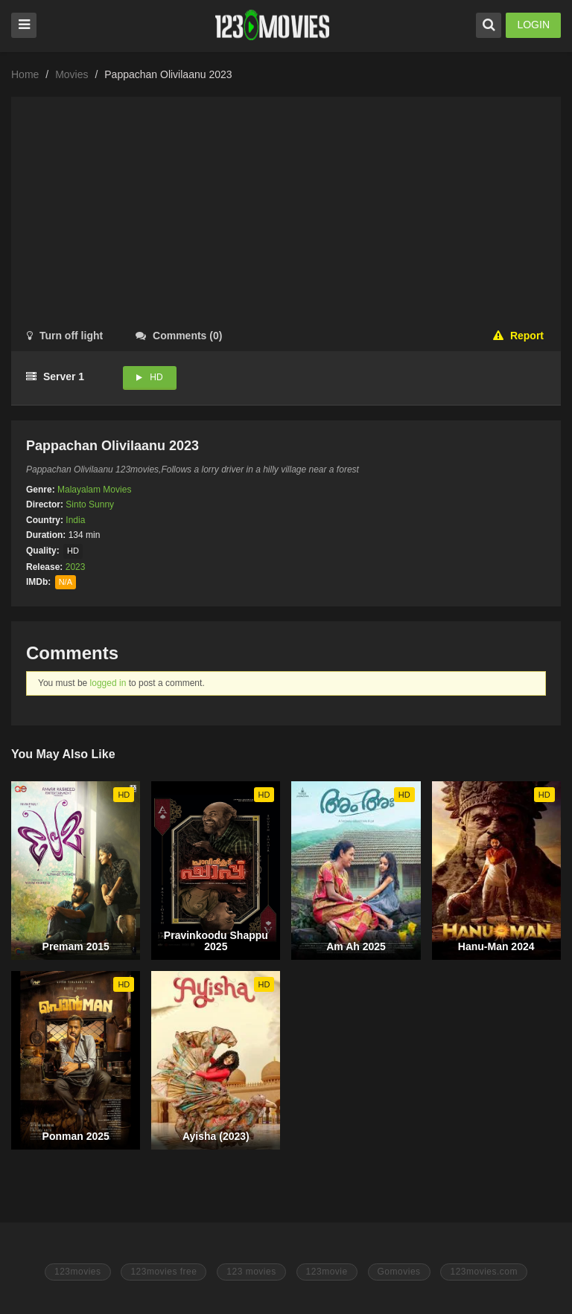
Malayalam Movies (94, 489)
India (75, 520)
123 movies (251, 1271)
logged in (108, 683)
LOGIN (533, 25)
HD (156, 377)
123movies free (163, 1271)
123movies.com (484, 1271)
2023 (76, 567)
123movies (77, 1271)
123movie (327, 1271)
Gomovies (399, 1271)
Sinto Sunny (90, 504)
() (179, 336)
